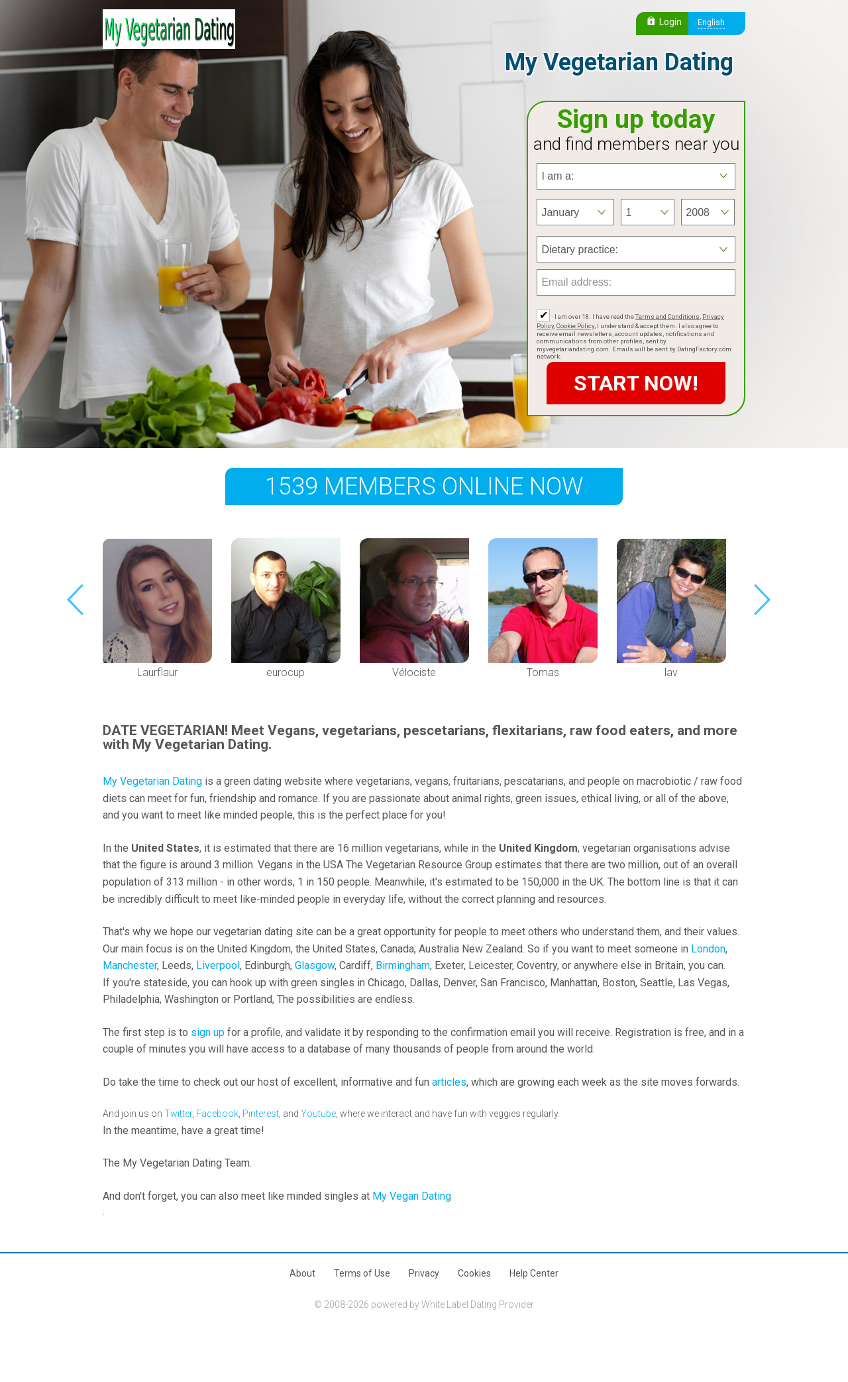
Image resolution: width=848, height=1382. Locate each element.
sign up (208, 1032)
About (302, 1273)
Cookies (474, 1273)
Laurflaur (157, 672)
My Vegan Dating (411, 1196)
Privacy (424, 1273)
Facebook (217, 1113)
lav (671, 672)
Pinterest (260, 1113)
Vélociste (414, 672)
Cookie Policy (575, 325)
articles (449, 1082)
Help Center (533, 1273)
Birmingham (403, 965)
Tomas (543, 672)
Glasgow (315, 965)
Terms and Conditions (667, 316)
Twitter (178, 1113)
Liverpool (218, 965)
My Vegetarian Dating (152, 781)
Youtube (318, 1113)
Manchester (130, 965)
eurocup (285, 672)
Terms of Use (362, 1273)
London (708, 949)
